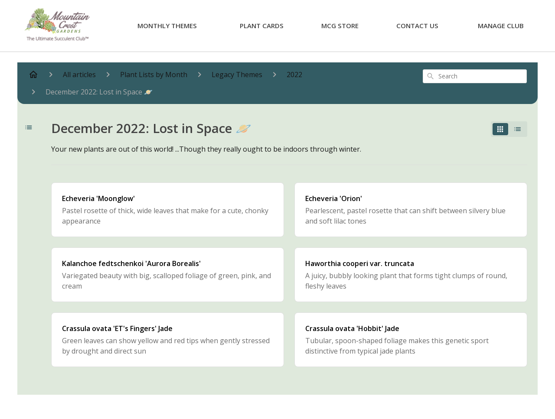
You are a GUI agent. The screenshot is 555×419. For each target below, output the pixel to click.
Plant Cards (262, 25)
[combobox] (475, 76)
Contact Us (417, 25)
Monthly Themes (167, 25)
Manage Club (501, 25)
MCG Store (340, 25)
